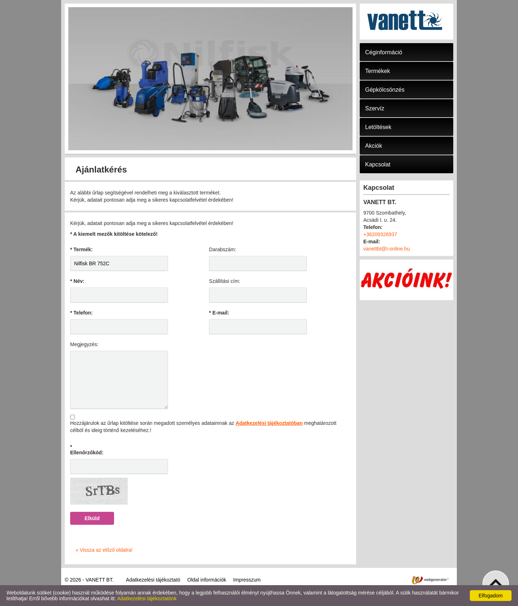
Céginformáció (383, 52)
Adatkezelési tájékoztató (153, 580)
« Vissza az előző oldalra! (104, 550)
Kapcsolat (377, 164)
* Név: (77, 281)
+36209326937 (380, 234)
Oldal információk (206, 580)
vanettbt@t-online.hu (386, 249)
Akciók (373, 146)
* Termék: (81, 249)
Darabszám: (222, 249)
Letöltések (378, 127)
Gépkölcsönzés (384, 90)
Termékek (377, 71)
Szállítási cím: (224, 281)
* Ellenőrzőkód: (87, 449)
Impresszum (246, 580)
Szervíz (374, 108)
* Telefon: (81, 313)
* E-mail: (219, 313)
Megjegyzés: (84, 344)
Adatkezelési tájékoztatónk (147, 598)
